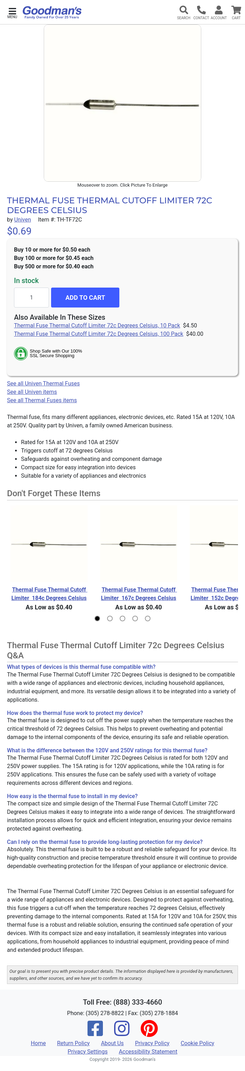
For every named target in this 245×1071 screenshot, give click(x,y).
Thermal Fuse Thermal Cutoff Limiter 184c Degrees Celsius (49, 593)
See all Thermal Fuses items (42, 400)
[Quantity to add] (31, 297)
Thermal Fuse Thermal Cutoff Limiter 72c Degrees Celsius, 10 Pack (97, 325)
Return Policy (73, 1043)
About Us (112, 1043)
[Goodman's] (52, 12)
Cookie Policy (197, 1043)
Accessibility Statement (148, 1051)
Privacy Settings (87, 1051)
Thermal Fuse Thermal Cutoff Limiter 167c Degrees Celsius (139, 593)
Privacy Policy (152, 1043)
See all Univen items (32, 392)
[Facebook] (95, 1033)
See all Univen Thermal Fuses (43, 383)
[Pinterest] (149, 1033)
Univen (22, 219)
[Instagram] (122, 1033)
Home (38, 1043)
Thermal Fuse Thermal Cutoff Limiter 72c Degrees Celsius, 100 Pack (98, 334)
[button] (12, 12)
